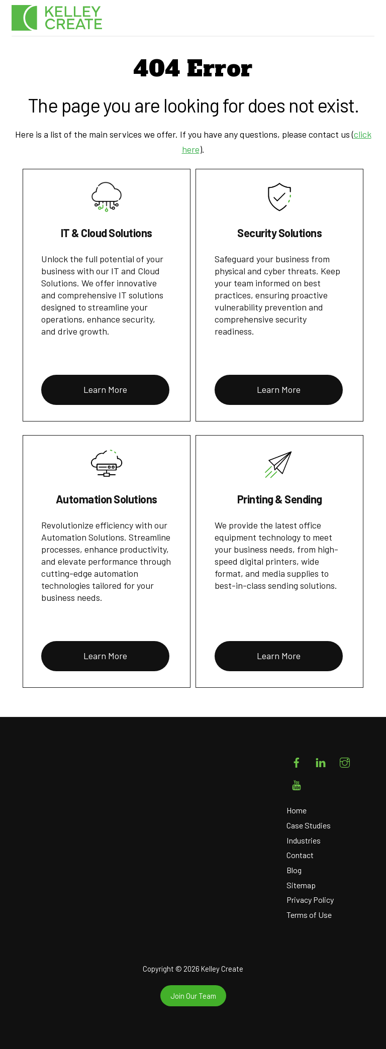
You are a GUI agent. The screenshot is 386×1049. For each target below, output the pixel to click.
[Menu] (360, 20)
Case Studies (308, 825)
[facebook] (296, 760)
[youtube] (296, 783)
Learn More (105, 389)
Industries (303, 840)
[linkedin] (321, 760)
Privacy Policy (310, 899)
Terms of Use (309, 914)
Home (296, 810)
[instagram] (345, 760)
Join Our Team (193, 995)
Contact (300, 855)
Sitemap (301, 885)
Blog (294, 870)
